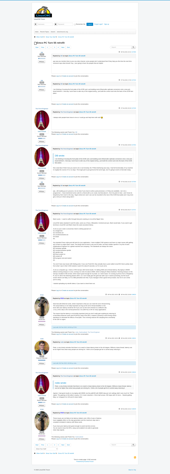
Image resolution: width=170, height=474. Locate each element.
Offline (42, 54)
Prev (42, 47)
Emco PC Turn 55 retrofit (77, 56)
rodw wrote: (61, 383)
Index (36, 32)
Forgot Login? (98, 24)
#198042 (133, 372)
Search (53, 32)
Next (62, 47)
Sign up (106, 24)
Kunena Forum (89, 461)
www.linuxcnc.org (62, 32)
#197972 (133, 209)
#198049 (133, 409)
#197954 (133, 145)
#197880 (133, 52)
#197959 (133, 181)
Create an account (68, 76)
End (68, 47)
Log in (90, 24)
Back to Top (132, 470)
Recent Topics (44, 32)
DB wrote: (60, 155)
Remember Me (80, 24)
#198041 (133, 338)
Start (36, 47)
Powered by (80, 461)
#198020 (133, 294)
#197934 (133, 80)
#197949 (133, 108)
